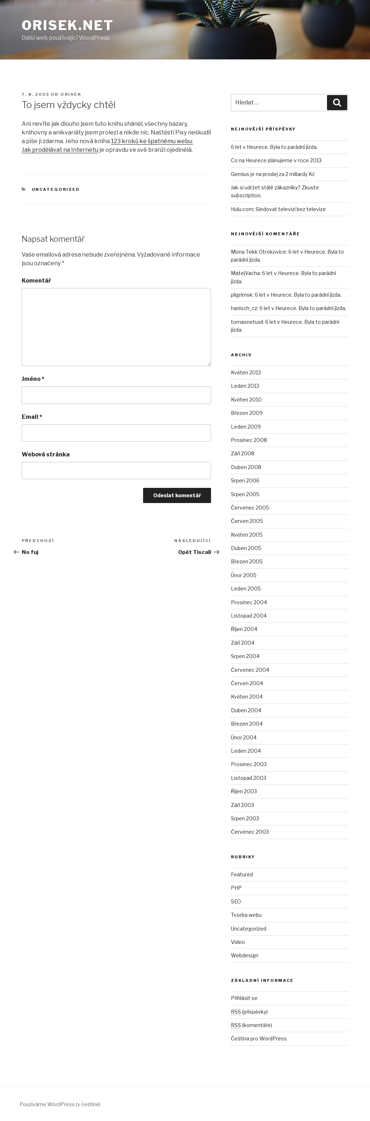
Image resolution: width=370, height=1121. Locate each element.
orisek (70, 94)
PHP (236, 888)
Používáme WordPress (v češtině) (60, 1104)
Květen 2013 (246, 372)
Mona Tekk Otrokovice (258, 252)
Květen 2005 (247, 535)
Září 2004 (242, 643)
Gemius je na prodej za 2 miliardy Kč (273, 174)
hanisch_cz (244, 308)
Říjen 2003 (244, 791)
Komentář (36, 280)
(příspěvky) (249, 1012)
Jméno (33, 378)
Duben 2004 (246, 710)
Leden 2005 (246, 588)
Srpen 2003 (245, 818)
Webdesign (244, 955)
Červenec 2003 (250, 832)
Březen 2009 (247, 413)
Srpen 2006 (245, 480)
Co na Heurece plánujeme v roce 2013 (276, 160)
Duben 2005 (246, 548)
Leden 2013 (245, 386)
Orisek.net (68, 25)
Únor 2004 (244, 737)
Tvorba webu (246, 915)
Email (32, 416)
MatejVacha (245, 273)
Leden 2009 (246, 427)
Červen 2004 (247, 683)
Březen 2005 (247, 561)
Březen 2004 (247, 724)
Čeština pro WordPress (259, 1038)
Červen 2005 (247, 521)
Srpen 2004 (245, 656)
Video (238, 942)
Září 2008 (242, 453)
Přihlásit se (244, 998)
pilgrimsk (242, 295)
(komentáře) (251, 1025)
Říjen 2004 (244, 629)
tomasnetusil (247, 322)
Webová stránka (46, 454)
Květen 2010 (246, 399)
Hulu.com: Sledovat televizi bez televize (278, 209)
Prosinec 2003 (249, 764)
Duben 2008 (246, 467)
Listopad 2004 (249, 616)
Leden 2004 (246, 751)
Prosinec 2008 (249, 440)
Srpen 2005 (245, 494)
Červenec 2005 (250, 507)
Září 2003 (242, 805)
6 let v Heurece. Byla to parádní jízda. (274, 147)
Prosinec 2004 (249, 602)
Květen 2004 (247, 696)
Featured (242, 874)
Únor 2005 (244, 575)
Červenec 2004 (250, 670)
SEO (236, 901)
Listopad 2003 (248, 778)
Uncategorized (56, 189)
